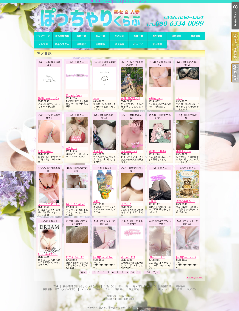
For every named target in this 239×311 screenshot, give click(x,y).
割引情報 (157, 36)
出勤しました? (157, 257)
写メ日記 (119, 36)
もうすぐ (98, 151)
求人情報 (157, 44)
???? (96, 98)
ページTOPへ (196, 277)
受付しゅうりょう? (48, 98)
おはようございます (49, 204)
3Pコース (138, 44)
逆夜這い (81, 44)
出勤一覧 (81, 36)
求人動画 (119, 44)
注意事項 (100, 44)
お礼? (96, 201)
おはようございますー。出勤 (81, 204)
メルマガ (43, 44)
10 (132, 272)
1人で (179, 98)
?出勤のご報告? (157, 151)
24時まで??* (155, 98)
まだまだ (126, 204)
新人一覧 (100, 36)
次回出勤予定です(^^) (133, 98)
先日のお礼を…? (185, 201)
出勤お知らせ (45, 151)
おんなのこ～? (129, 151)
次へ (155, 272)
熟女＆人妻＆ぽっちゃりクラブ (116, 307)
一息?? (152, 201)
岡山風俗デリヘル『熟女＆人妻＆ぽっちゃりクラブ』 (119, 17)
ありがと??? (128, 257)
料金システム (62, 44)
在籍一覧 (138, 36)
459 (148, 272)
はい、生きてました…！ (51, 254)
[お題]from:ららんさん (105, 257)
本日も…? (71, 148)
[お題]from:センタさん (188, 257)
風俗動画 (176, 36)
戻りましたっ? (74, 95)
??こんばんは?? (75, 257)
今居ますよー (183, 151)
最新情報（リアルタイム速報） (195, 36)
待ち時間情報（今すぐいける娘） (62, 36)
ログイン (191, 289)
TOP (43, 36)
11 (138, 272)
